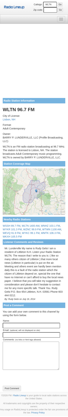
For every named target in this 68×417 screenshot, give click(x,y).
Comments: (22, 339)
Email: (21, 330)
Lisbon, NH (9, 119)
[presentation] (30, 378)
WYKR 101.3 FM (12, 229)
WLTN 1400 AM (31, 225)
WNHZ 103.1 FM (50, 225)
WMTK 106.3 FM (50, 233)
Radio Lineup (19, 395)
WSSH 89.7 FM (11, 225)
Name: (6, 321)
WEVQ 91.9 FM (11, 233)
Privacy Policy (38, 412)
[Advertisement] (34, 62)
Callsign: (38, 4)
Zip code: (38, 10)
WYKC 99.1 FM (31, 233)
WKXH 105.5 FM (12, 236)
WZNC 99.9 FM (32, 229)
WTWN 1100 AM (51, 229)
